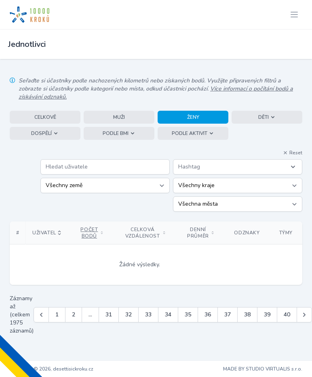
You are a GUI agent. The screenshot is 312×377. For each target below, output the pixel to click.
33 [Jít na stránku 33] (148, 314)
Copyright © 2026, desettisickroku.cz (51, 369)
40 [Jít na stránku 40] (287, 314)
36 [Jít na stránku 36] (207, 314)
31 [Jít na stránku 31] (108, 314)
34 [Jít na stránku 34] (168, 314)
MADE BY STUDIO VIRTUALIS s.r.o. (262, 369)
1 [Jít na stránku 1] (57, 314)
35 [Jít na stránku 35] (188, 314)
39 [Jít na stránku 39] (267, 314)
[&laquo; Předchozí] (41, 314)
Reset (292, 153)
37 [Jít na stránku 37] (227, 314)
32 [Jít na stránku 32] (128, 314)
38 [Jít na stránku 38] (247, 314)
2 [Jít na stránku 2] (73, 314)
